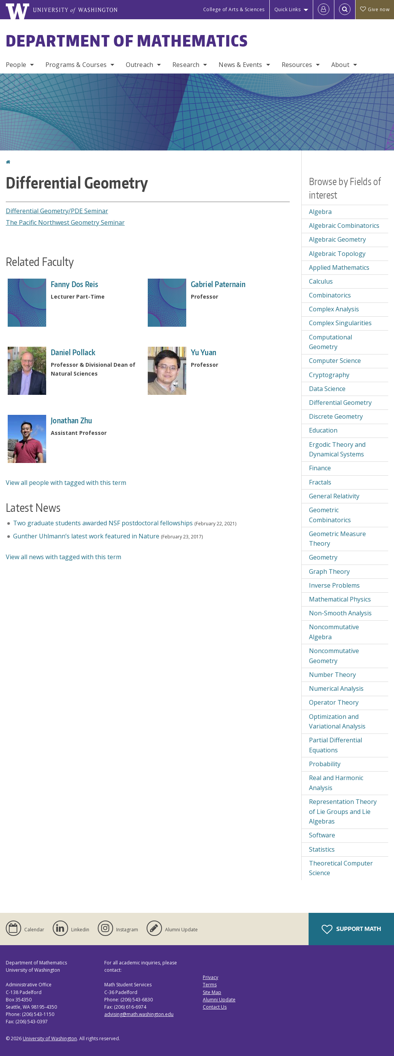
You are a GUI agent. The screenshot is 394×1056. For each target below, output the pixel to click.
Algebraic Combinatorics (344, 225)
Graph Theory (329, 571)
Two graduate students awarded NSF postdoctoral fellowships (103, 523)
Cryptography (329, 375)
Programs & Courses (76, 64)
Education (323, 430)
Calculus (321, 281)
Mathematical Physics (340, 599)
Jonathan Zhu (71, 420)
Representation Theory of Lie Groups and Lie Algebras (343, 811)
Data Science (327, 388)
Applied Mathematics (339, 267)
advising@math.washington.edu (139, 1014)
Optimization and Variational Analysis (337, 721)
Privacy (210, 977)
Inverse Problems (334, 585)
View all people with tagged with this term (66, 482)
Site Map (212, 992)
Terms (210, 984)
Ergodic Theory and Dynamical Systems (337, 449)
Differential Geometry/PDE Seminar (57, 211)
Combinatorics (330, 295)
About (340, 64)
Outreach (139, 64)
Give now (374, 9)
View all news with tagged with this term (63, 557)
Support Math (351, 929)
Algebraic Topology (337, 253)
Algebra (320, 211)
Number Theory (332, 674)
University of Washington (50, 1038)
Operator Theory (334, 702)
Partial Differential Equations (335, 745)
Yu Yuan (203, 352)
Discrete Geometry (336, 416)
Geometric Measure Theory (337, 539)
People (16, 64)
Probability (325, 764)
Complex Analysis (334, 309)
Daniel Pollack (73, 352)
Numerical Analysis (336, 688)
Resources (297, 64)
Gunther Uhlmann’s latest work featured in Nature (86, 536)
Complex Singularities (340, 323)
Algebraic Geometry (337, 239)
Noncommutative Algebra (334, 632)
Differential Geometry (340, 402)
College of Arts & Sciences (234, 9)
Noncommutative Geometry (334, 656)
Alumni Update (219, 999)
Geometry (323, 557)
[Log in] (323, 9)
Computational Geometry (330, 342)
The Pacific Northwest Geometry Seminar (65, 222)
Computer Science (335, 360)
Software (322, 835)
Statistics (322, 849)
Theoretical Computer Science (341, 868)
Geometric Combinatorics (330, 515)
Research (185, 64)
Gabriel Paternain (218, 284)
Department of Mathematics (127, 40)
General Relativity (334, 496)
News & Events (240, 64)
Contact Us (215, 1007)
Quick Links (287, 9)
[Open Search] (344, 9)
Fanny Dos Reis (74, 284)
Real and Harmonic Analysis (336, 783)
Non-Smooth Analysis (340, 613)
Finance (320, 468)
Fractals (320, 482)
